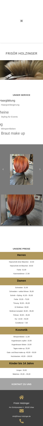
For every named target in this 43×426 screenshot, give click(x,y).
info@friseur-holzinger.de (21, 416)
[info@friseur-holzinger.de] (21, 411)
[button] (21, 20)
